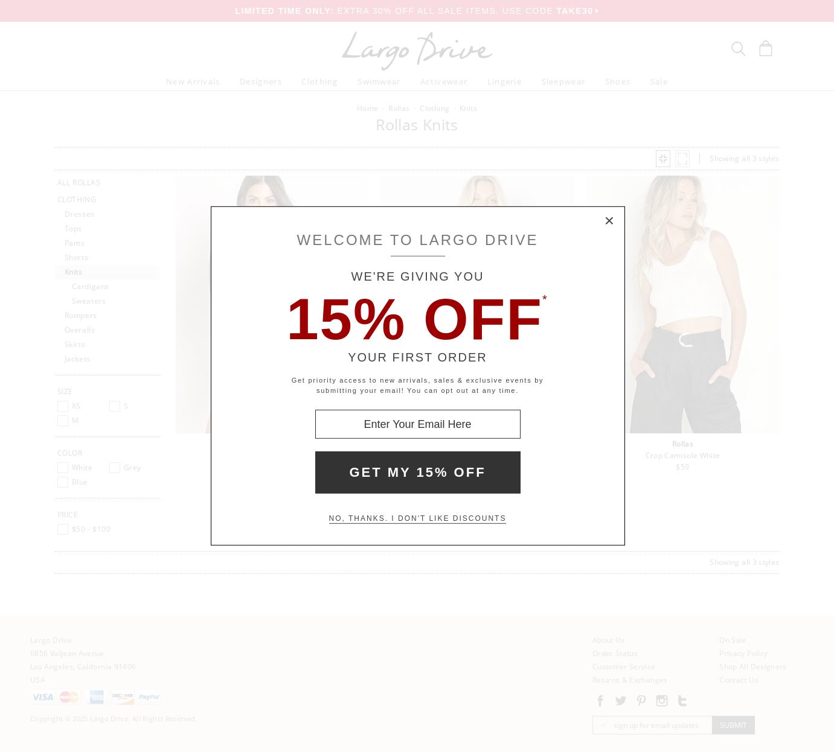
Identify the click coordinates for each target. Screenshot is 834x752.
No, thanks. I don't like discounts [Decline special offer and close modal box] (418, 518)
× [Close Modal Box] (610, 221)
